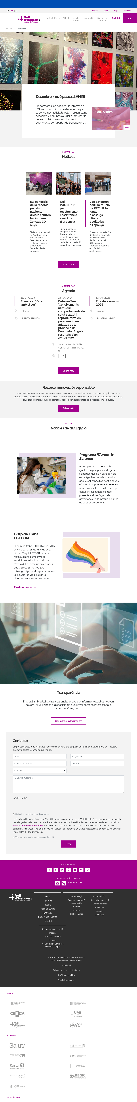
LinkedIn (62, 869)
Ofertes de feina (100, 904)
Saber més (69, 408)
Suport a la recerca (102, 19)
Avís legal (66, 965)
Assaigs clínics (48, 909)
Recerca (58, 18)
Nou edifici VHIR (100, 896)
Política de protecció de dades (66, 970)
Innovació (88, 18)
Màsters (52, 933)
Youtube (75, 869)
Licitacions (76, 910)
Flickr (81, 869)
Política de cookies (66, 975)
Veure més (68, 264)
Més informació (23, 587)
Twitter (49, 869)
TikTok (87, 869)
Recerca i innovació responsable (76, 901)
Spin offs (76, 907)
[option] (68, 482)
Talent (66, 18)
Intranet (53, 940)
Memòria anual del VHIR (52, 929)
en (12, 11)
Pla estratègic (77, 896)
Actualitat (99, 915)
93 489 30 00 (75, 882)
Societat (116, 18)
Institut (48, 896)
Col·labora (99, 907)
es (17, 11)
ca (8, 11)
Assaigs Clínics (76, 19)
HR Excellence (76, 914)
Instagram (68, 869)
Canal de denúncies (66, 980)
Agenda (99, 911)
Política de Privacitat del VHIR (28, 825)
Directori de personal (99, 900)
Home (9, 28)
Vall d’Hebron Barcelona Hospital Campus (53, 945)
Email (57, 882)
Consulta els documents (68, 721)
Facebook (56, 869)
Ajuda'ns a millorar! (53, 937)
